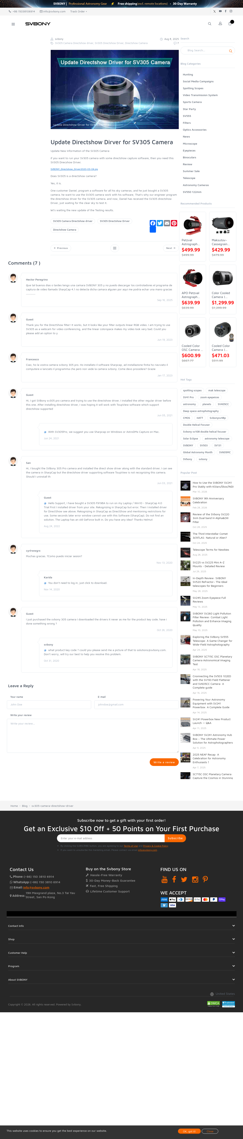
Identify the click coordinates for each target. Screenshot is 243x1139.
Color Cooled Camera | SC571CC (221, 295)
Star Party (189, 109)
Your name (16, 697)
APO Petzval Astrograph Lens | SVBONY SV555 (190, 295)
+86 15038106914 (22, 11)
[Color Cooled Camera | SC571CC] (223, 278)
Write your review (21, 716)
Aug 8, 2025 (169, 38)
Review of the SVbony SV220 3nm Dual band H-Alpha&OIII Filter (211, 518)
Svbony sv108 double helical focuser (204, 431)
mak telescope (216, 390)
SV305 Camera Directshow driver (72, 221)
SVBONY (188, 445)
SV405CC (223, 404)
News (186, 136)
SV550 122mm (192, 192)
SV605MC (225, 452)
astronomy (189, 404)
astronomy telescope (217, 438)
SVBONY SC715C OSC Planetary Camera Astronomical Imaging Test (212, 660)
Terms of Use (131, 847)
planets (207, 404)
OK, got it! (189, 1131)
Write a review (163, 763)
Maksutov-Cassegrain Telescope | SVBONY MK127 (220, 242)
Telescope (189, 178)
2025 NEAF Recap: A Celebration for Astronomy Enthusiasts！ (209, 758)
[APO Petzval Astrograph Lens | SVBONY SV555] (193, 278)
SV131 (217, 445)
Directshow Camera (64, 229)
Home (14, 807)
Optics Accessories (194, 129)
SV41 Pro (188, 397)
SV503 (204, 445)
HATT (200, 417)
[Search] (208, 50)
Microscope (190, 143)
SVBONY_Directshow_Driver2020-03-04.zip (74, 169)
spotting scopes (192, 390)
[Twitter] (184, 881)
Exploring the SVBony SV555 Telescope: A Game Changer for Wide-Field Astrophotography (212, 640)
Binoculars (189, 157)
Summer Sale (191, 171)
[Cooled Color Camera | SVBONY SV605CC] (223, 331)
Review (187, 164)
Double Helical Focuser (196, 424)
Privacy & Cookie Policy (155, 847)
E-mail (101, 697)
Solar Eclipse (190, 438)
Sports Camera (192, 102)
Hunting (188, 74)
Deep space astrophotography (201, 411)
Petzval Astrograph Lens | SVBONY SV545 (189, 242)
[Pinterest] (205, 881)
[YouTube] (164, 881)
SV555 (187, 115)
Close (210, 1131)
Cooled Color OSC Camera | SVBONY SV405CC (192, 348)
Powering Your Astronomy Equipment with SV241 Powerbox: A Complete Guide (211, 703)
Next (170, 248)
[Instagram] (195, 881)
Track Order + (78, 11)
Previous (61, 248)
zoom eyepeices (209, 397)
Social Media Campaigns (198, 81)
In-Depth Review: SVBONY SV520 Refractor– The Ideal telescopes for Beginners (210, 581)
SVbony (187, 459)
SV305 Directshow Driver (115, 221)
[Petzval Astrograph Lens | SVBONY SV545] (193, 225)
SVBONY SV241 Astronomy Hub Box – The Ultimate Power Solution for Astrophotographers (213, 738)
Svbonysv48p (218, 417)
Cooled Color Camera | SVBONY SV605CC (221, 348)
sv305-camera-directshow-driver (52, 807)
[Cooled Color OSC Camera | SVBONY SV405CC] (193, 331)
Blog (25, 807)
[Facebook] (174, 881)
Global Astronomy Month (198, 452)
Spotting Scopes (193, 88)
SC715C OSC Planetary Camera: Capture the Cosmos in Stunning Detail (213, 777)
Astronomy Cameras (196, 185)
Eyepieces (189, 150)
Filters (187, 122)
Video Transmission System (200, 95)
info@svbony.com (53, 11)
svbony (203, 459)
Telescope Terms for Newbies (211, 549)
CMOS (186, 417)
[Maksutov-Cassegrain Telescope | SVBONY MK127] (223, 225)
